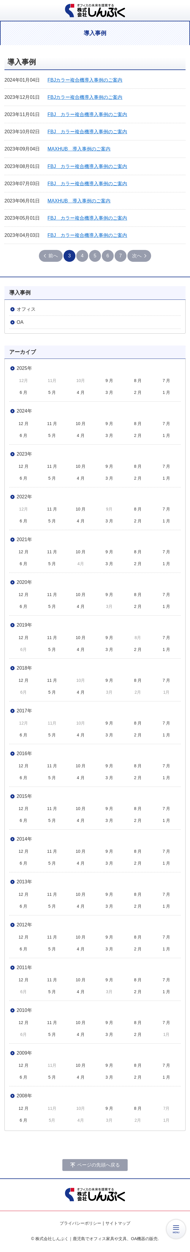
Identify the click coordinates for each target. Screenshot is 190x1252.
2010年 (24, 1010)
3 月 (109, 392)
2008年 (24, 1095)
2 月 (138, 392)
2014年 (24, 838)
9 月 (109, 380)
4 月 (81, 392)
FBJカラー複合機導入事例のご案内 (85, 80)
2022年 (24, 496)
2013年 (24, 881)
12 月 (23, 423)
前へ (53, 255)
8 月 (138, 380)
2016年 (24, 753)
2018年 (24, 668)
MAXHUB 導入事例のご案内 (79, 148)
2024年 (24, 410)
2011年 (24, 967)
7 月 (166, 380)
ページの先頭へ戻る (98, 1164)
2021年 (24, 539)
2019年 (24, 624)
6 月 (23, 392)
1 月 (166, 392)
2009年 (24, 1053)
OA (20, 322)
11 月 (52, 423)
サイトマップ (117, 1223)
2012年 (24, 924)
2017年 (24, 710)
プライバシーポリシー (80, 1223)
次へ (137, 255)
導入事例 (20, 293)
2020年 (24, 582)
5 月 (52, 392)
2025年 (24, 368)
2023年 (24, 454)
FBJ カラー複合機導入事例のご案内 (87, 114)
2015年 (24, 796)
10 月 (81, 423)
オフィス (26, 309)
